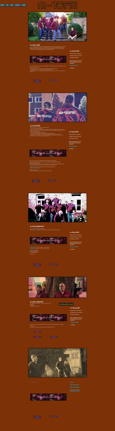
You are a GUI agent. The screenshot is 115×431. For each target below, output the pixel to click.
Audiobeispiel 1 (33, 247)
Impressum (37, 80)
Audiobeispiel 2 (33, 248)
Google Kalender (73, 146)
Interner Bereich (53, 80)
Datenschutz (37, 81)
